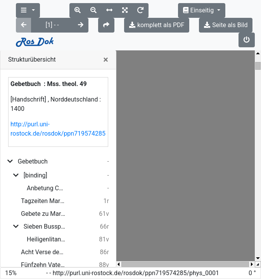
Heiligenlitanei (46, 210)
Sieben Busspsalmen (45, 197)
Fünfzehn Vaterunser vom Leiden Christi (43, 235)
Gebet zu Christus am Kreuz (43, 248)
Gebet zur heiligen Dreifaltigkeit (43, 261)
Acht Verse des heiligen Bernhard (43, 222)
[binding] (35, 146)
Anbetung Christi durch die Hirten (46, 158)
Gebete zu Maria (43, 184)
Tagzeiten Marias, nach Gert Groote (43, 171)
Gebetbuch (33, 132)
